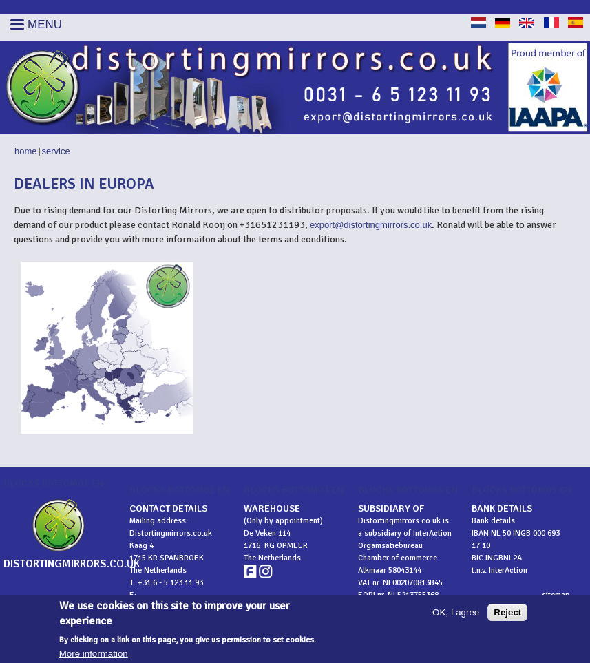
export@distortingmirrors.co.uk (371, 225)
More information (93, 658)
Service (56, 151)
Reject (507, 616)
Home (25, 151)
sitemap (556, 595)
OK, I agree (455, 616)
